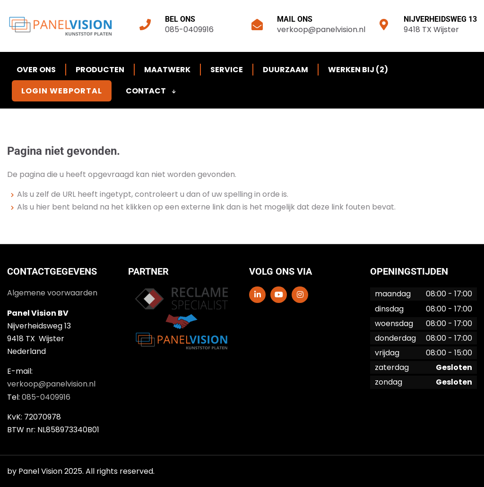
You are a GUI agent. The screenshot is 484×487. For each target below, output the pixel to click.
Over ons (36, 69)
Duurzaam (285, 69)
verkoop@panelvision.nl (321, 29)
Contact (151, 90)
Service (226, 69)
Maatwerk (167, 69)
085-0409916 (189, 29)
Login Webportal (61, 90)
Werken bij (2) (358, 69)
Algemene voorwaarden (52, 292)
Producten (100, 69)
